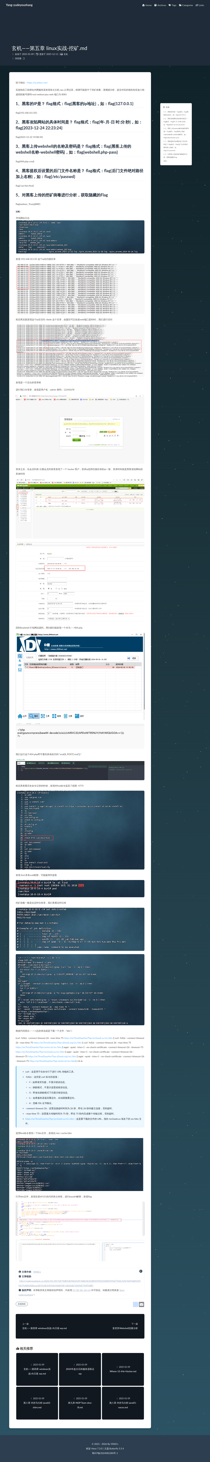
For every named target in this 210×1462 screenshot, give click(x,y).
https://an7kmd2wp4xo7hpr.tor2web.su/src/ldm (88, 1038)
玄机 (66, 54)
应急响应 (22, 1304)
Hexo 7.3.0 (96, 1448)
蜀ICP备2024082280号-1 (105, 1453)
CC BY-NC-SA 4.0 (82, 1290)
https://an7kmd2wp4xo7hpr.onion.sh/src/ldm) (53, 1061)
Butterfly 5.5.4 (116, 1448)
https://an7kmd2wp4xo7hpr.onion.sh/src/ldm (38, 1047)
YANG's (37, 1271)
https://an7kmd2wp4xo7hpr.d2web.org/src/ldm (57, 1042)
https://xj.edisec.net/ (37, 82)
